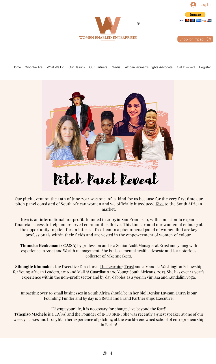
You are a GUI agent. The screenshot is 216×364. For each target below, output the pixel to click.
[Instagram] (104, 353)
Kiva (160, 203)
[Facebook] (111, 353)
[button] (195, 17)
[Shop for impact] (195, 39)
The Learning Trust (117, 266)
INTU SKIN (111, 314)
